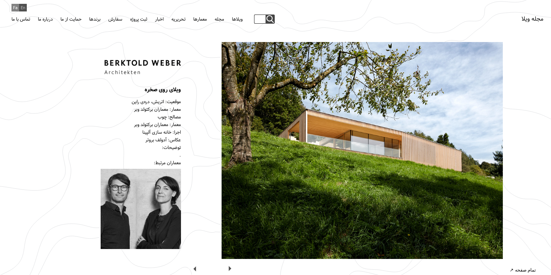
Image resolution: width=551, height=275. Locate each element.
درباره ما (45, 19)
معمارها (200, 19)
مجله (219, 19)
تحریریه (178, 19)
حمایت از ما (71, 19)
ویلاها (237, 19)
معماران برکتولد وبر (151, 109)
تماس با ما (20, 19)
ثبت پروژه (138, 19)
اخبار (159, 19)
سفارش (115, 19)
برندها (95, 19)
